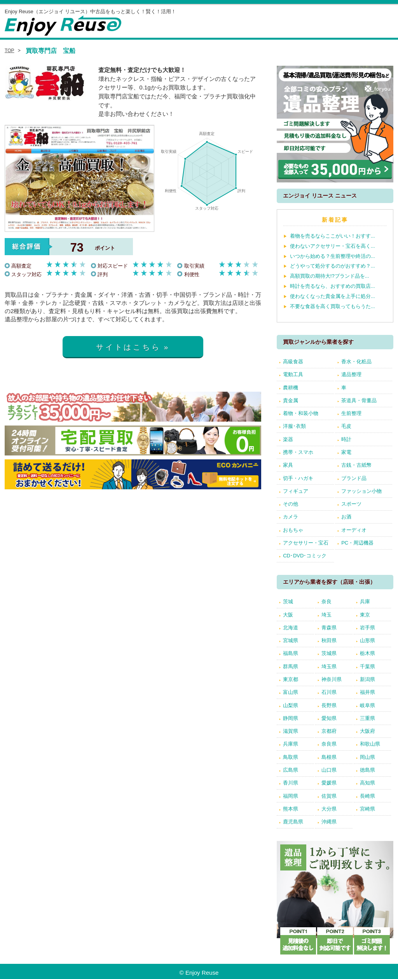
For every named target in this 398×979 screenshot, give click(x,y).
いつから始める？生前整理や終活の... (332, 256)
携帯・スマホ (298, 452)
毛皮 (346, 426)
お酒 (346, 517)
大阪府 (367, 731)
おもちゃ (293, 530)
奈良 (326, 601)
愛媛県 (329, 783)
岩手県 (367, 627)
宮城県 (290, 640)
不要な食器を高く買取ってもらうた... (332, 306)
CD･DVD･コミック (304, 556)
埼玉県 (329, 666)
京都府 (329, 731)
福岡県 (290, 796)
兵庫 (365, 601)
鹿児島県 (293, 822)
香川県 (290, 783)
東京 (365, 615)
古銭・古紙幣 (356, 465)
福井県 (367, 692)
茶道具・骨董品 (359, 400)
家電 (346, 452)
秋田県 (329, 640)
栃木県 (367, 653)
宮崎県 (367, 809)
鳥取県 (290, 757)
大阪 (288, 615)
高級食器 (293, 361)
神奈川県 (331, 679)
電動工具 (293, 374)
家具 (288, 465)
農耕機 (290, 388)
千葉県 (367, 666)
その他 (290, 504)
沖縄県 (329, 822)
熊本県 (290, 809)
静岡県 (290, 718)
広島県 (290, 770)
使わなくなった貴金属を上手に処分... (332, 296)
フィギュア (295, 491)
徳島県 (367, 770)
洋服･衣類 (294, 426)
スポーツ (351, 504)
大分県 (329, 809)
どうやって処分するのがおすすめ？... (332, 266)
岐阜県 (367, 705)
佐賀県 (329, 796)
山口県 (329, 770)
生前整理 (351, 413)
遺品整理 (351, 374)
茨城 (288, 601)
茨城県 (329, 653)
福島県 (290, 653)
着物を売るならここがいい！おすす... (332, 236)
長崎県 (367, 796)
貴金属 (290, 400)
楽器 (288, 439)
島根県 (329, 757)
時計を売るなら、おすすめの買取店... (332, 286)
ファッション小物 (361, 491)
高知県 (367, 783)
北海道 (290, 627)
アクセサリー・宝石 (305, 543)
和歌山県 (370, 744)
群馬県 (290, 666)
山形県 (367, 640)
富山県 (290, 692)
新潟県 (367, 679)
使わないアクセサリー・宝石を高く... (332, 246)
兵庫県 (290, 744)
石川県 (329, 692)
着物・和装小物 (300, 413)
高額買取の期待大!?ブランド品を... (329, 276)
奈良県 (329, 744)
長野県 (329, 705)
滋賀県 (290, 731)
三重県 (367, 718)
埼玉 (326, 615)
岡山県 (367, 757)
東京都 (290, 679)
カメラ (290, 517)
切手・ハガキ (298, 478)
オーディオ (354, 530)
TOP (9, 50)
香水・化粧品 (356, 361)
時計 (346, 439)
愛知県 (329, 718)
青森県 (329, 627)
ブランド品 (354, 478)
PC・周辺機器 (357, 543)
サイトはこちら (128, 347)
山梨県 (290, 705)
